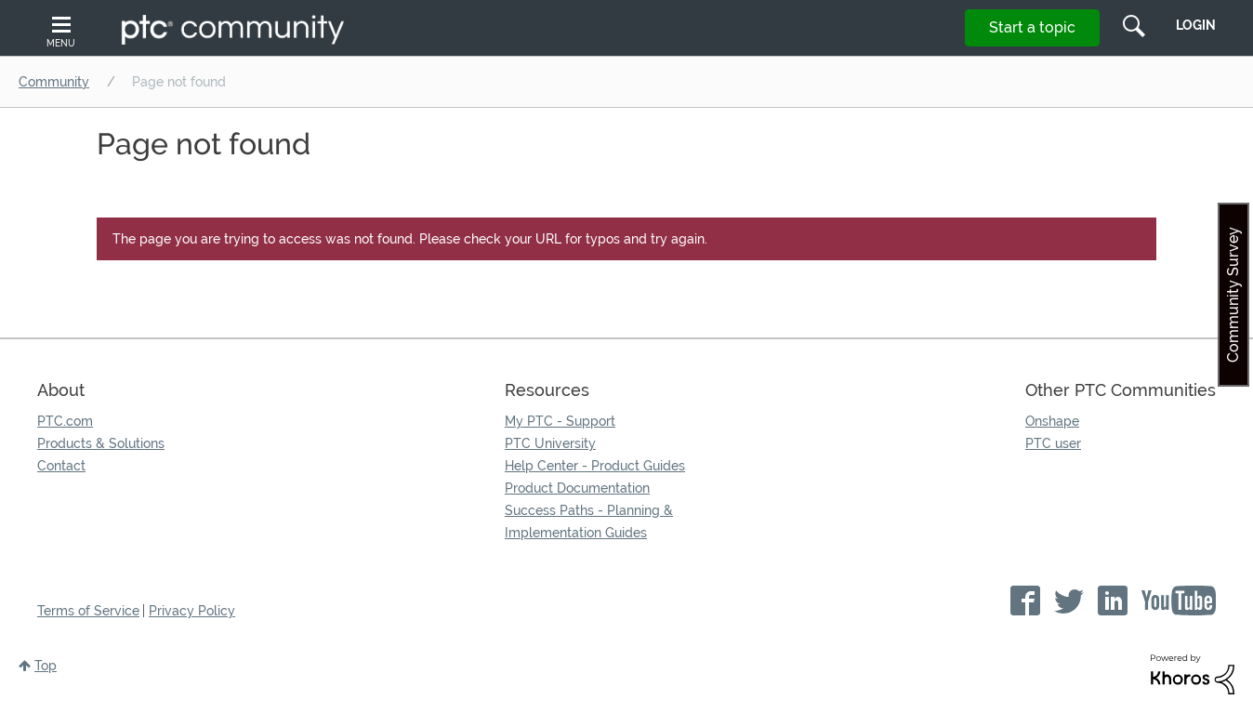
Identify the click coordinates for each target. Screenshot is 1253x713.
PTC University (550, 443)
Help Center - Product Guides (595, 465)
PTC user (1053, 443)
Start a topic (1032, 27)
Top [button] (45, 665)
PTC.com (65, 421)
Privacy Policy (192, 610)
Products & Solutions (101, 443)
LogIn (1196, 25)
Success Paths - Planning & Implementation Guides (589, 521)
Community (54, 81)
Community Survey (1233, 295)
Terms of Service (88, 610)
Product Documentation (577, 488)
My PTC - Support (560, 421)
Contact (61, 465)
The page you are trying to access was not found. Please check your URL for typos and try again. (409, 238)
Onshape (1052, 421)
